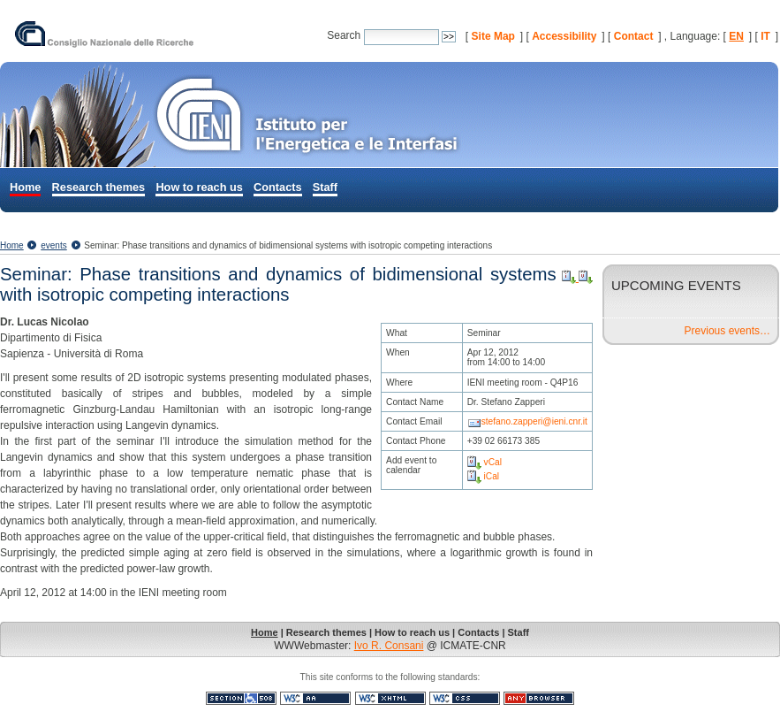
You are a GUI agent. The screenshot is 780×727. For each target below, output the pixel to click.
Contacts (278, 187)
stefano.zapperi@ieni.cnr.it (534, 421)
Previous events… (727, 331)
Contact (634, 36)
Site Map (493, 36)
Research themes (99, 187)
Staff (325, 187)
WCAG (315, 698)
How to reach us (198, 187)
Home (25, 187)
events (53, 245)
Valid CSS (464, 698)
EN (736, 36)
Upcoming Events (676, 285)
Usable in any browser (539, 698)
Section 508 (241, 698)
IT (765, 36)
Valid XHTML (390, 698)
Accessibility (564, 36)
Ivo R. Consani (389, 645)
